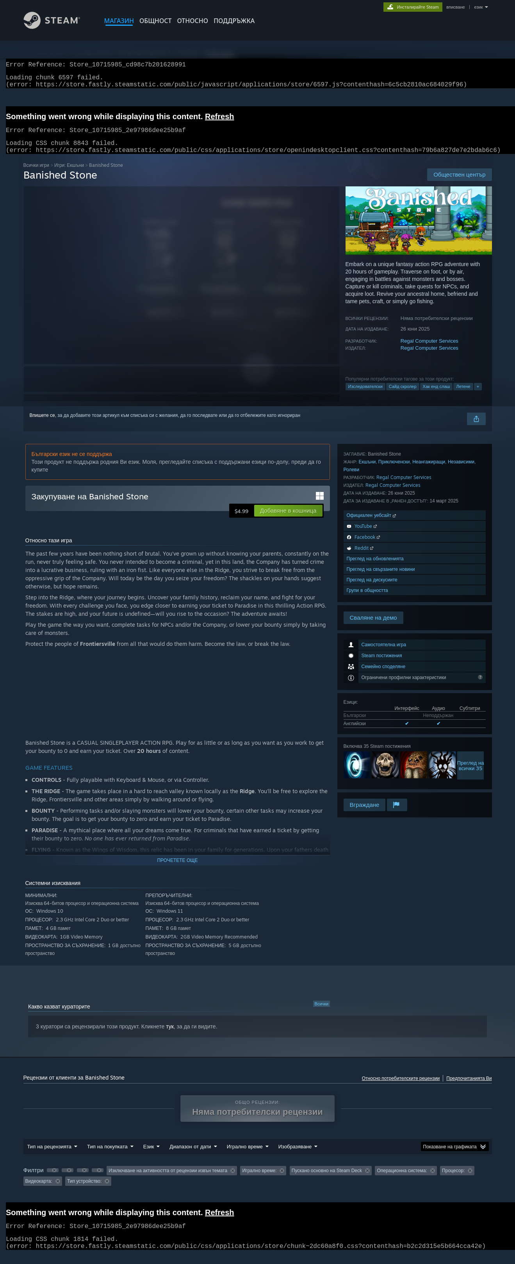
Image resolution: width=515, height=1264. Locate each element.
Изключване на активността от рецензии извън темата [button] (168, 1180)
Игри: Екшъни (69, 174)
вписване (455, 7)
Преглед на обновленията (375, 755)
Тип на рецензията (49, 1156)
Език (148, 1156)
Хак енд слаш (436, 395)
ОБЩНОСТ (155, 21)
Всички (322, 1013)
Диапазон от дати (190, 1156)
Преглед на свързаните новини (381, 766)
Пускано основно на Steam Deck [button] (327, 1180)
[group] (257, 1185)
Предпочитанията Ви (469, 1088)
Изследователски (365, 395)
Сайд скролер (403, 395)
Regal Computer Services (429, 350)
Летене (463, 395)
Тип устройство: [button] (84, 1190)
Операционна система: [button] (402, 1180)
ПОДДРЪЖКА (234, 21)
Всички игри (36, 174)
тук (170, 1036)
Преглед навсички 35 (470, 613)
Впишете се (42, 424)
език (478, 7)
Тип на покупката (107, 1156)
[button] (288, 520)
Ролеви (352, 666)
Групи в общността (367, 787)
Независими (461, 658)
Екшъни (367, 658)
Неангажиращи (428, 658)
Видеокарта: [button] (38, 1190)
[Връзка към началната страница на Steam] (57, 26)
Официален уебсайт (372, 712)
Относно (192, 21)
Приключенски (394, 658)
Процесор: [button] (453, 1180)
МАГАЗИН (119, 21)
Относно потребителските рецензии (401, 1088)
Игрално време (245, 1156)
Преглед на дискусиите (372, 776)
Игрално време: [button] (259, 1180)
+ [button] (478, 395)
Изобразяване (295, 1156)
